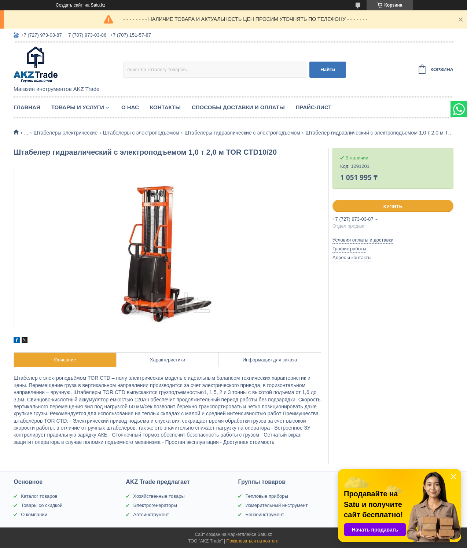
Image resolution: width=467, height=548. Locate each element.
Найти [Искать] (327, 69)
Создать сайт (69, 5)
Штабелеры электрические (66, 133)
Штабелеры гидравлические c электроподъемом (242, 133)
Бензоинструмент (264, 514)
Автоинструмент (151, 514)
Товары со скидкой (41, 505)
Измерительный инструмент (276, 505)
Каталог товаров (39, 496)
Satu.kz (264, 534)
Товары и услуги (77, 107)
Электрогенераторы (155, 505)
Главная (27, 107)
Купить (392, 206)
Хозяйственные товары (158, 496)
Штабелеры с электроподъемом (141, 133)
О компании (34, 514)
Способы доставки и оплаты (238, 107)
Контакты (165, 107)
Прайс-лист (314, 107)
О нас (130, 107)
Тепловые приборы (266, 496)
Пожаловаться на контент (253, 541)
